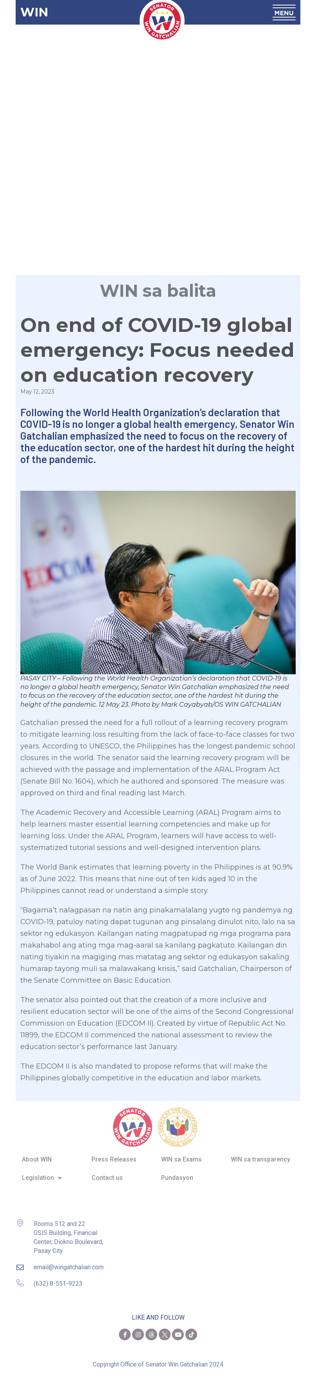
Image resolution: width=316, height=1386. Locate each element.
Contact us (107, 1172)
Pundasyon (177, 1172)
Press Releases (114, 1154)
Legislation (42, 1173)
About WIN (37, 1154)
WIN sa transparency (260, 1154)
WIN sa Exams (181, 1154)
